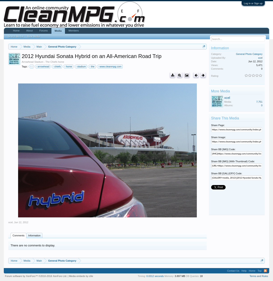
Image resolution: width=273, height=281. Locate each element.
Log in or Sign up (253, 3)
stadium (81, 67)
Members (74, 30)
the (92, 67)
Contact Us (233, 270)
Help (244, 270)
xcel (10, 222)
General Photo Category (249, 54)
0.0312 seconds (155, 276)
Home (16, 30)
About (29, 30)
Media (58, 30)
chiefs (57, 67)
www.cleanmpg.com (110, 67)
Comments (18, 235)
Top (260, 270)
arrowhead (42, 67)
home (68, 67)
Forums (43, 30)
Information (34, 235)
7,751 (259, 101)
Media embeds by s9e (81, 276)
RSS (265, 270)
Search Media (15, 36)
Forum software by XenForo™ (36, 276)
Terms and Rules (259, 276)
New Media (33, 36)
